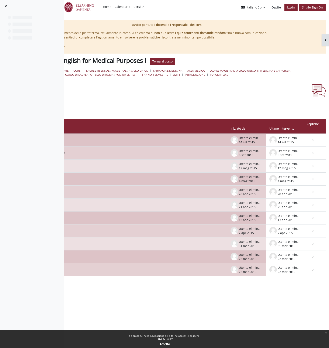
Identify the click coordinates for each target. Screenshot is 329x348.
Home (131, 75)
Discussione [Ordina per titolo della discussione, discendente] (96, 137)
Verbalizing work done (107, 149)
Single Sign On (312, 7)
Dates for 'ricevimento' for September (118, 162)
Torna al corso (229, 66)
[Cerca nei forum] (105, 118)
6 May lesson (100, 188)
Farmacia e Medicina (234, 75)
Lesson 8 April (101, 239)
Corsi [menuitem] (137, 7)
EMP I (135, 83)
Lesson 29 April (102, 201)
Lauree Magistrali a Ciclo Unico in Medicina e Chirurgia (172, 79)
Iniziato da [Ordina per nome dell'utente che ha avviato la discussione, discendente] (238, 137)
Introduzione (154, 83)
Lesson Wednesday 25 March (112, 265)
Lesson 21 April (102, 214)
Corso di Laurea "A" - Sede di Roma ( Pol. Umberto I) (253, 79)
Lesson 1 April (101, 252)
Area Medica (262, 75)
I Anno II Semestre (307, 79)
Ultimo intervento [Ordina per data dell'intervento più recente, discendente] (281, 137)
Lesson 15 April (102, 226)
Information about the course (112, 278)
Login (291, 7)
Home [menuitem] (107, 7)
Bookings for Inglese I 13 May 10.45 (116, 175)
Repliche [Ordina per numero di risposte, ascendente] (313, 133)
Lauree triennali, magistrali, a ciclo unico (184, 75)
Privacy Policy (165, 339)
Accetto (164, 344)
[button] (253, 7)
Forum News (178, 83)
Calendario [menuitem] (122, 7)
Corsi (144, 75)
